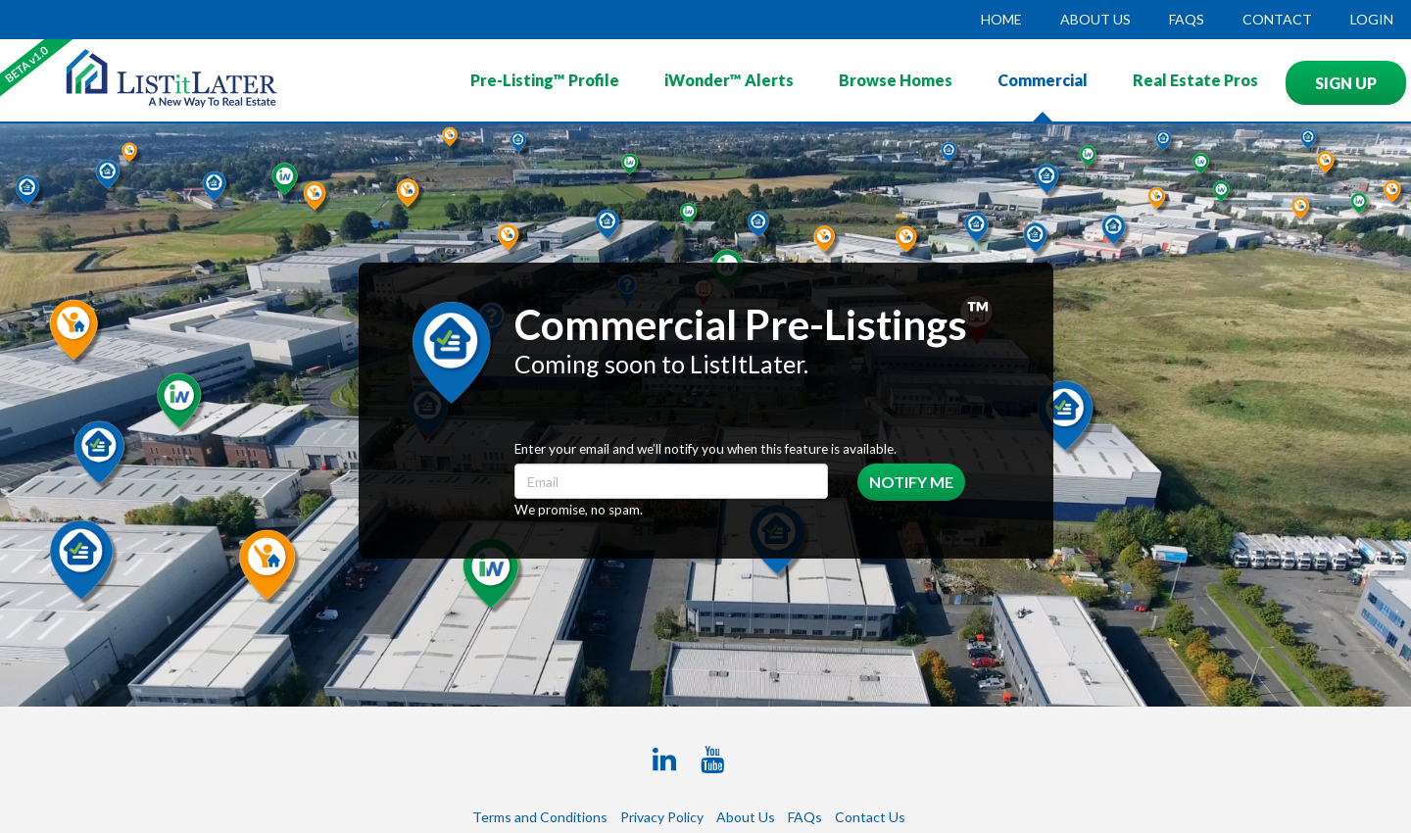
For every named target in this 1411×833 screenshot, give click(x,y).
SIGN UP (1346, 83)
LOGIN (1371, 19)
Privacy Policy (662, 816)
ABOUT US (1095, 19)
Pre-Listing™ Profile (544, 80)
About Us (745, 816)
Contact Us (870, 816)
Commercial (1042, 80)
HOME (1001, 19)
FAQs (1186, 19)
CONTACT (1277, 19)
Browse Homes (895, 80)
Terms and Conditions (540, 816)
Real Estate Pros (1195, 80)
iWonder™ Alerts (729, 80)
